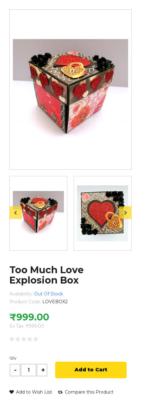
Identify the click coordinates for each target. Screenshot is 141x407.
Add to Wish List (30, 392)
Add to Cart (91, 370)
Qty (13, 357)
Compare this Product (85, 392)
